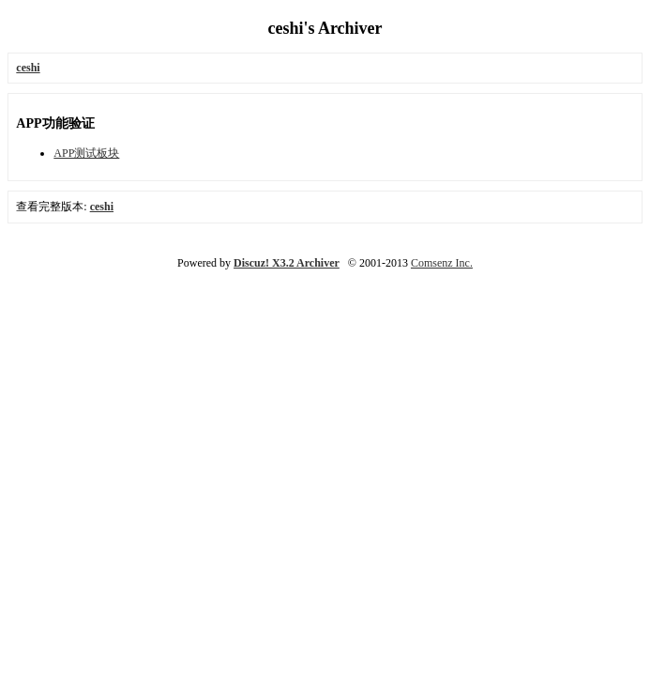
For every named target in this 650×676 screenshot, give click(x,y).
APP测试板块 (86, 153)
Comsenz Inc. (442, 262)
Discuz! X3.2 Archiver (287, 262)
